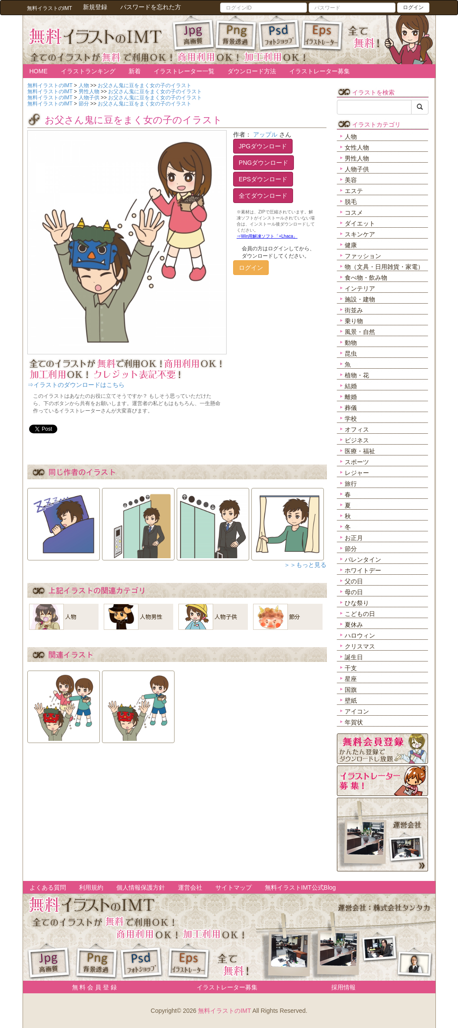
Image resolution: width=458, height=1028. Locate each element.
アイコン (357, 711)
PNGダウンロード (263, 162)
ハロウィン (360, 635)
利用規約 (91, 887)
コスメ (354, 212)
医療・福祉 (360, 451)
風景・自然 (360, 331)
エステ (354, 190)
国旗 (351, 689)
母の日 (354, 592)
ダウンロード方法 (251, 71)
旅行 (351, 483)
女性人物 (357, 147)
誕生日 (354, 657)
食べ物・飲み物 (366, 277)
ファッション (363, 255)
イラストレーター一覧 (184, 71)
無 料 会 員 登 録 (91, 987)
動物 (351, 342)
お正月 (354, 537)
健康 (351, 245)
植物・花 (357, 375)
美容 (351, 180)
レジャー (357, 472)
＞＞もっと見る (305, 564)
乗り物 (354, 321)
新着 (135, 71)
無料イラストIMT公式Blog (300, 887)
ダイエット (360, 223)
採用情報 (343, 987)
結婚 (351, 386)
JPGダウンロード (263, 146)
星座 (351, 678)
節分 (351, 548)
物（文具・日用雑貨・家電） (384, 266)
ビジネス (357, 440)
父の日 (354, 581)
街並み (354, 310)
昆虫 (351, 353)
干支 (351, 668)
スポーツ (357, 461)
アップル (265, 134)
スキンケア (360, 234)
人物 (351, 136)
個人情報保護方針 (140, 887)
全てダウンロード (263, 195)
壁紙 (351, 700)
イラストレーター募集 (319, 71)
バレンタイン (363, 559)
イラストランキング (88, 71)
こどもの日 (360, 613)
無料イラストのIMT (224, 1010)
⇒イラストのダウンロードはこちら (76, 384)
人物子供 (357, 169)
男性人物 (357, 158)
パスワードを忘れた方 (150, 6)
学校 (351, 418)
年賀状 (354, 722)
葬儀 (351, 407)
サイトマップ (233, 887)
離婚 (351, 396)
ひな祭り (357, 602)
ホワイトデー (363, 570)
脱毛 (351, 201)
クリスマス (360, 646)
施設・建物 (360, 299)
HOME (39, 71)
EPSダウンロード (263, 179)
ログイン (413, 7)
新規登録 (95, 6)
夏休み (354, 624)
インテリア (360, 288)
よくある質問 (48, 887)
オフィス (357, 429)
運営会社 (190, 887)
